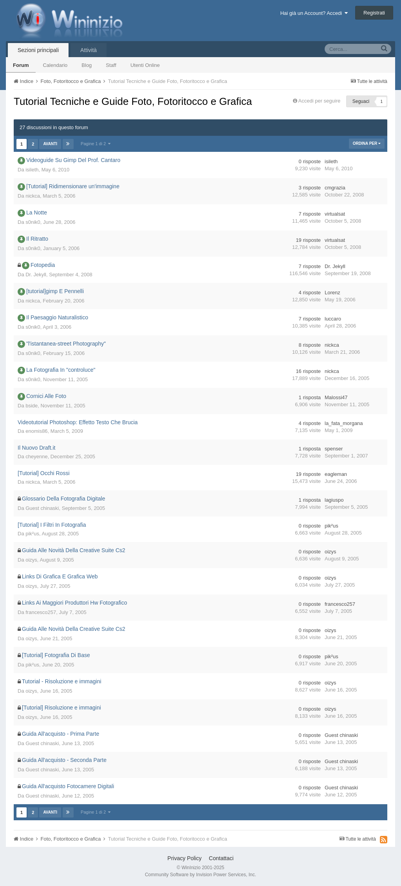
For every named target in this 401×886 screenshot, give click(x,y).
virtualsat (335, 214)
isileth (31, 170)
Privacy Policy (185, 858)
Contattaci (221, 858)
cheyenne (36, 456)
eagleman (336, 474)
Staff (111, 65)
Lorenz (332, 292)
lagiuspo (334, 500)
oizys (31, 560)
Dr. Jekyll (35, 274)
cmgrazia (335, 188)
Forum (21, 65)
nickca (32, 196)
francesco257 (40, 612)
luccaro (333, 319)
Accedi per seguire (320, 101)
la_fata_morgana (344, 423)
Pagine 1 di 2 (95, 143)
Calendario (55, 65)
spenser (334, 449)
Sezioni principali (38, 50)
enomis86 (36, 431)
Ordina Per (367, 143)
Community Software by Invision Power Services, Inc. (200, 874)
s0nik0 (32, 222)
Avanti (50, 144)
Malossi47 (336, 397)
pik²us (32, 534)
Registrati (374, 13)
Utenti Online (145, 65)
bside (31, 406)
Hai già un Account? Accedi (314, 13)
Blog (86, 65)
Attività (88, 50)
